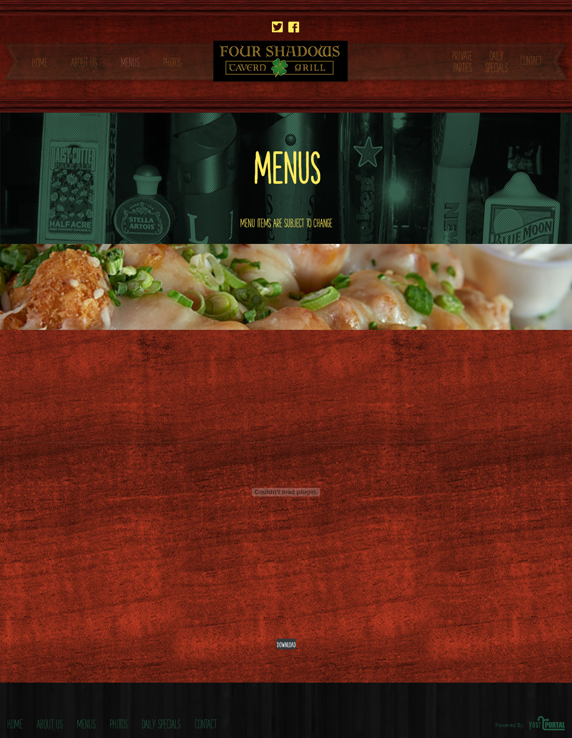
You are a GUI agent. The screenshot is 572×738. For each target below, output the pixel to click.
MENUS (130, 61)
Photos (118, 722)
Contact (206, 722)
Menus (86, 722)
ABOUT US (84, 61)
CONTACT (531, 59)
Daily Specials (161, 722)
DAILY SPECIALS (496, 60)
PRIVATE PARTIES (462, 60)
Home (14, 722)
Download (286, 643)
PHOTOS (172, 61)
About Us (49, 722)
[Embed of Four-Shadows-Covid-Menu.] (286, 492)
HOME (39, 61)
